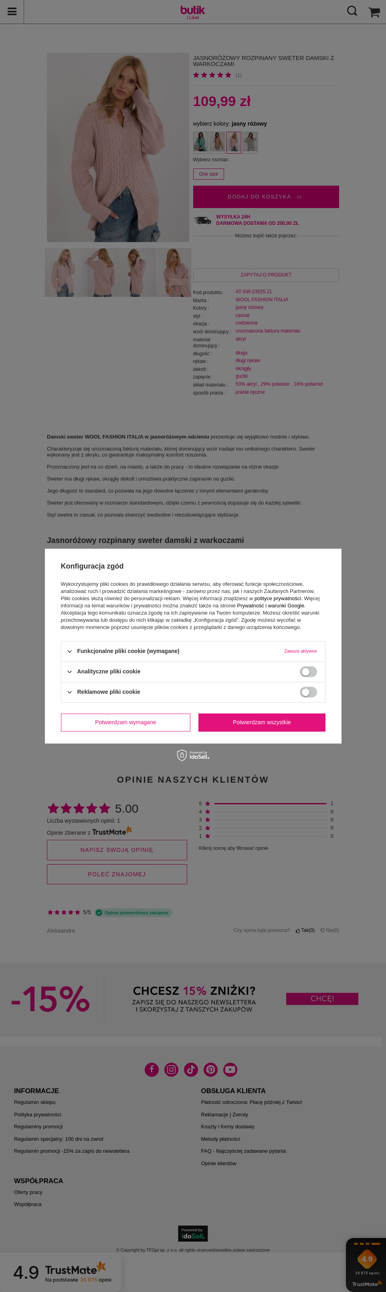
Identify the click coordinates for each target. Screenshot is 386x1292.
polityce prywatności (278, 598)
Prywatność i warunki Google (271, 606)
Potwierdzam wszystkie (262, 722)
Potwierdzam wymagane (125, 722)
